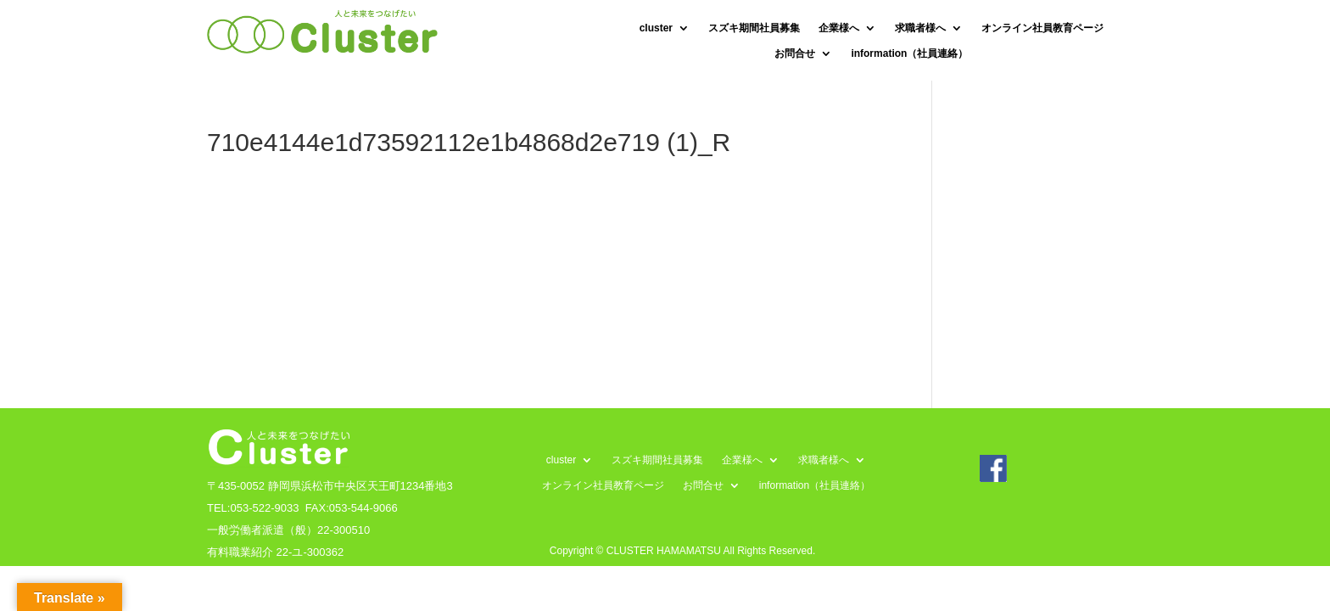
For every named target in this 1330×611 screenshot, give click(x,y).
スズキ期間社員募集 (754, 28)
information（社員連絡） (909, 53)
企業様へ (839, 28)
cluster (656, 28)
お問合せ (794, 53)
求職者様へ (920, 28)
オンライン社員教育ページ (1042, 28)
